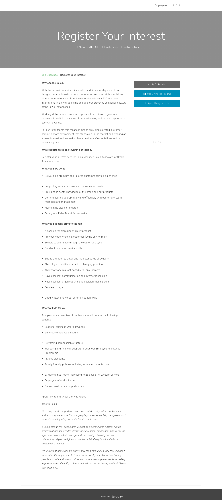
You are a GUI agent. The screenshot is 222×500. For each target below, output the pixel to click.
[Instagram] (176, 5)
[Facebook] (173, 5)
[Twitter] (170, 5)
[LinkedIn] (179, 5)
